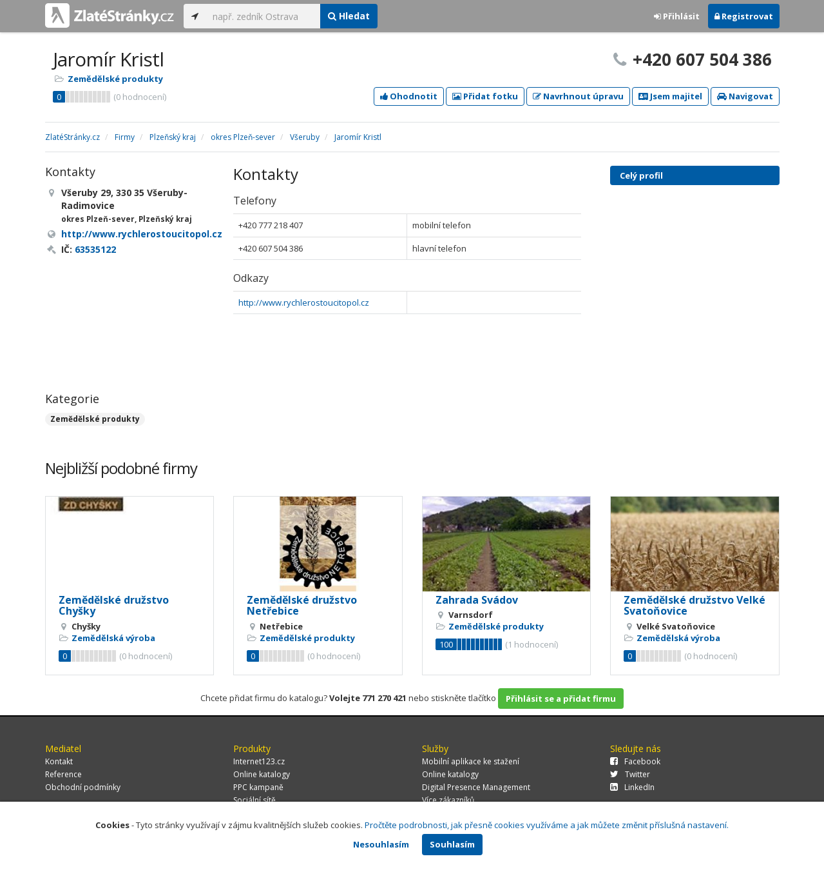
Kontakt (59, 761)
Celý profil (641, 175)
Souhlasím (452, 844)
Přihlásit (677, 16)
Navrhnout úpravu (578, 96)
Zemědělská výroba (113, 638)
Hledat (349, 16)
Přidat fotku (485, 96)
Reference (63, 774)
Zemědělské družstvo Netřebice (302, 606)
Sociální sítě (254, 800)
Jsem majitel (670, 96)
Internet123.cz (259, 761)
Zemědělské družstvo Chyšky (114, 606)
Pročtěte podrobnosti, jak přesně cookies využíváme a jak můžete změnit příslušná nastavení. (547, 825)
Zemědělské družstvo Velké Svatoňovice (694, 606)
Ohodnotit (408, 96)
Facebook (635, 761)
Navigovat (745, 96)
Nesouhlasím (381, 844)
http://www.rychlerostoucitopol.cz (303, 302)
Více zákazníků (448, 800)
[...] (263, 16)
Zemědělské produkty (115, 78)
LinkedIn (632, 787)
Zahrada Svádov (477, 600)
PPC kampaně (258, 787)
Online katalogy (261, 774)
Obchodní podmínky (82, 787)
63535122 (95, 249)
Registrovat (743, 16)
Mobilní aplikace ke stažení (470, 761)
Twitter (630, 774)
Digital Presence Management (476, 787)
